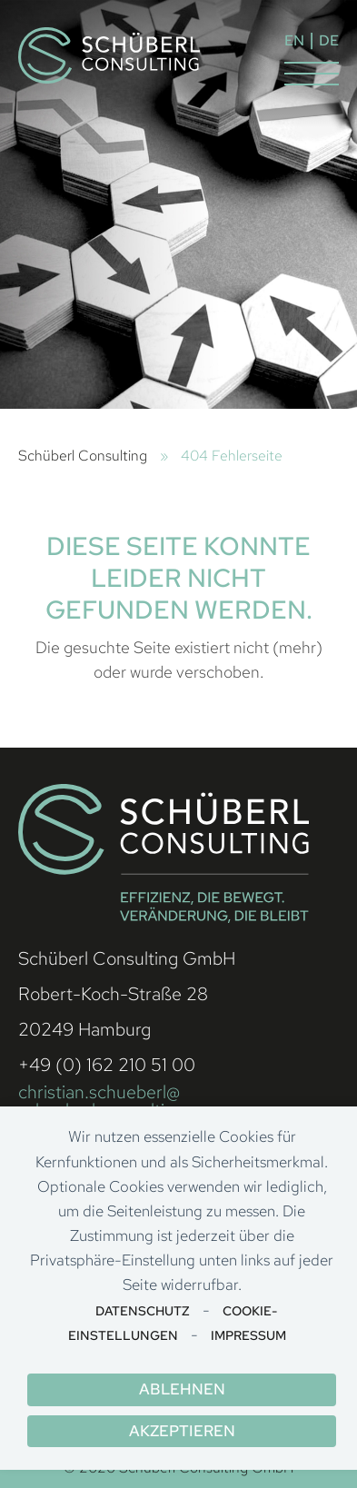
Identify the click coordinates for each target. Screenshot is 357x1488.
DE (329, 40)
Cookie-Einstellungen (172, 1323)
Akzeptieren (182, 1431)
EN (294, 40)
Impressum (248, 1335)
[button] (311, 73)
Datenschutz (142, 1311)
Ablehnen (182, 1389)
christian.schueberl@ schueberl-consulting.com (120, 1101)
